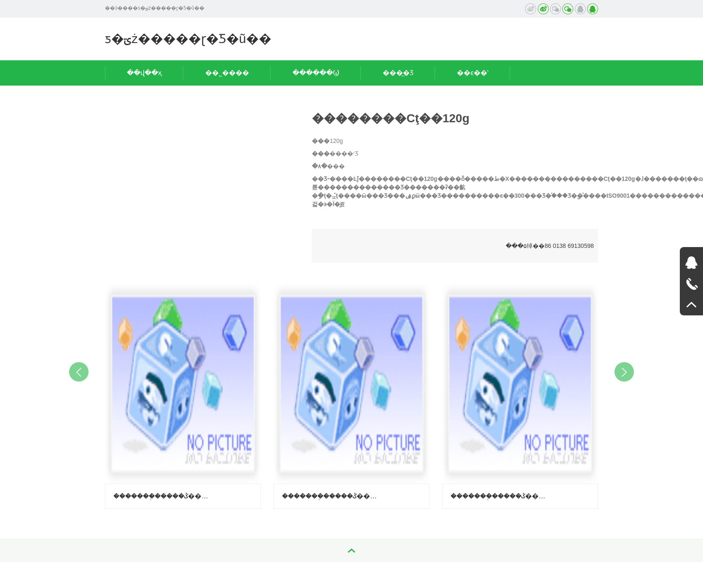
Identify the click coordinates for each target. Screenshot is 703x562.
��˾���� (227, 72)
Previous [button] (79, 372)
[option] (183, 394)
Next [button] (624, 372)
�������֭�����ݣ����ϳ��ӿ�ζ (499, 496)
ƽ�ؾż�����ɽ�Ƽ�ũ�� (188, 39)
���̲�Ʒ (398, 72)
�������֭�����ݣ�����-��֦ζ (162, 496)
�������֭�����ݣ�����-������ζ (331, 496)
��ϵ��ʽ (472, 72)
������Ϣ (315, 72)
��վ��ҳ (144, 72)
